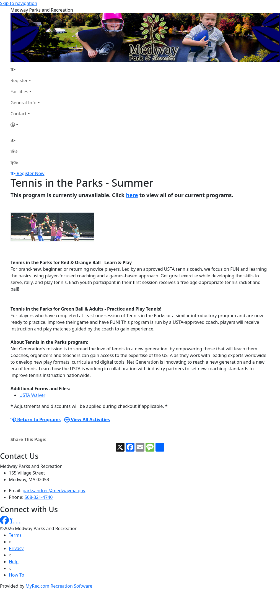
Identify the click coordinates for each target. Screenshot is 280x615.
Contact (19, 114)
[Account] (25, 124)
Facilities (19, 91)
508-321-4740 (39, 497)
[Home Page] (25, 69)
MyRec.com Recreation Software (58, 586)
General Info (24, 103)
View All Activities (87, 419)
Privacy (16, 548)
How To (16, 575)
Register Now (30, 173)
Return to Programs (36, 419)
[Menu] (14, 162)
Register (19, 80)
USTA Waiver (32, 395)
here (132, 195)
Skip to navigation (18, 3)
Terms (15, 535)
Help (14, 562)
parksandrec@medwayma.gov (54, 491)
